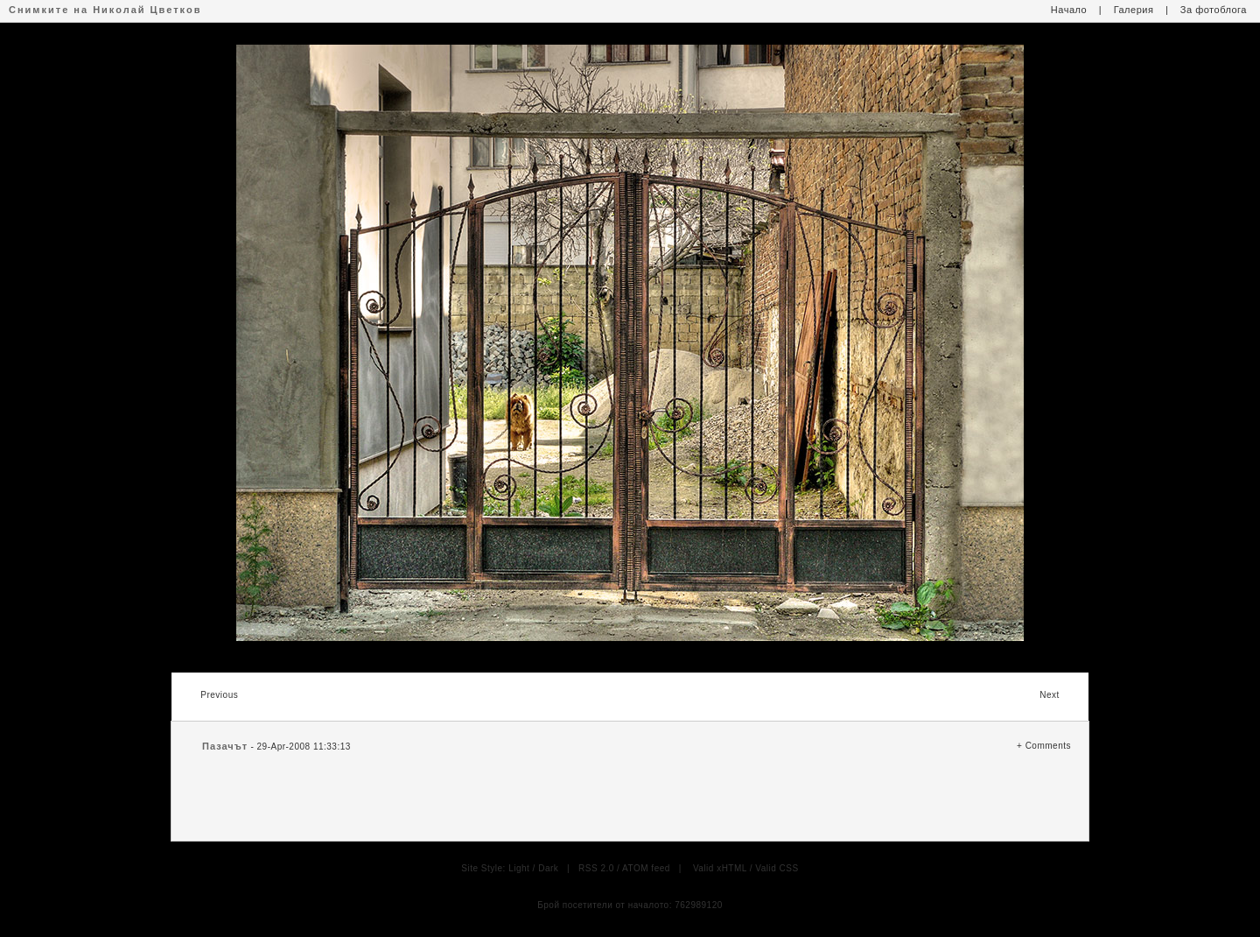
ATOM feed (646, 868)
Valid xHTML (720, 868)
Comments (1048, 745)
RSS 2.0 (596, 868)
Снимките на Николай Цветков (105, 9)
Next (1050, 695)
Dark (548, 868)
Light (518, 868)
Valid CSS (776, 868)
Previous (219, 695)
